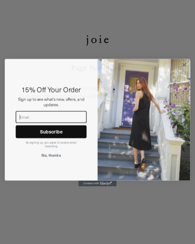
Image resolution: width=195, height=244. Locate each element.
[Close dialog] (184, 73)
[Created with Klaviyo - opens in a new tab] (97, 191)
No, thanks (51, 162)
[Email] (51, 125)
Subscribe (51, 139)
